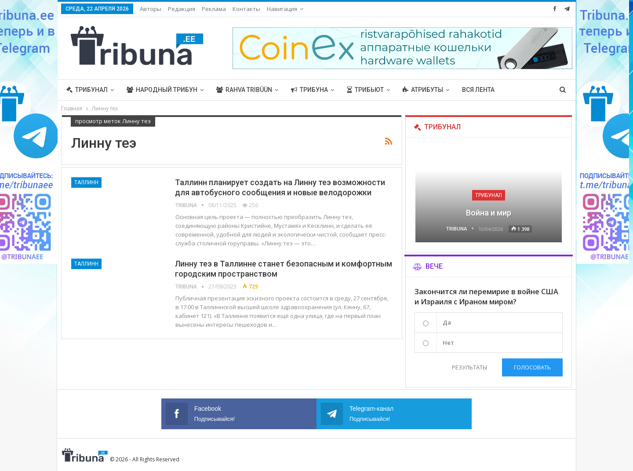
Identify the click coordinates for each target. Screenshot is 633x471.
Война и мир (488, 212)
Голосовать (532, 367)
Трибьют (365, 89)
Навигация (282, 9)
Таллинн (86, 182)
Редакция (181, 9)
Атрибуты (423, 89)
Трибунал (87, 89)
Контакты (246, 9)
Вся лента (478, 89)
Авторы (150, 9)
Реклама (214, 9)
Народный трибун (162, 89)
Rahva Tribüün (244, 89)
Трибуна (309, 89)
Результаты (467, 367)
